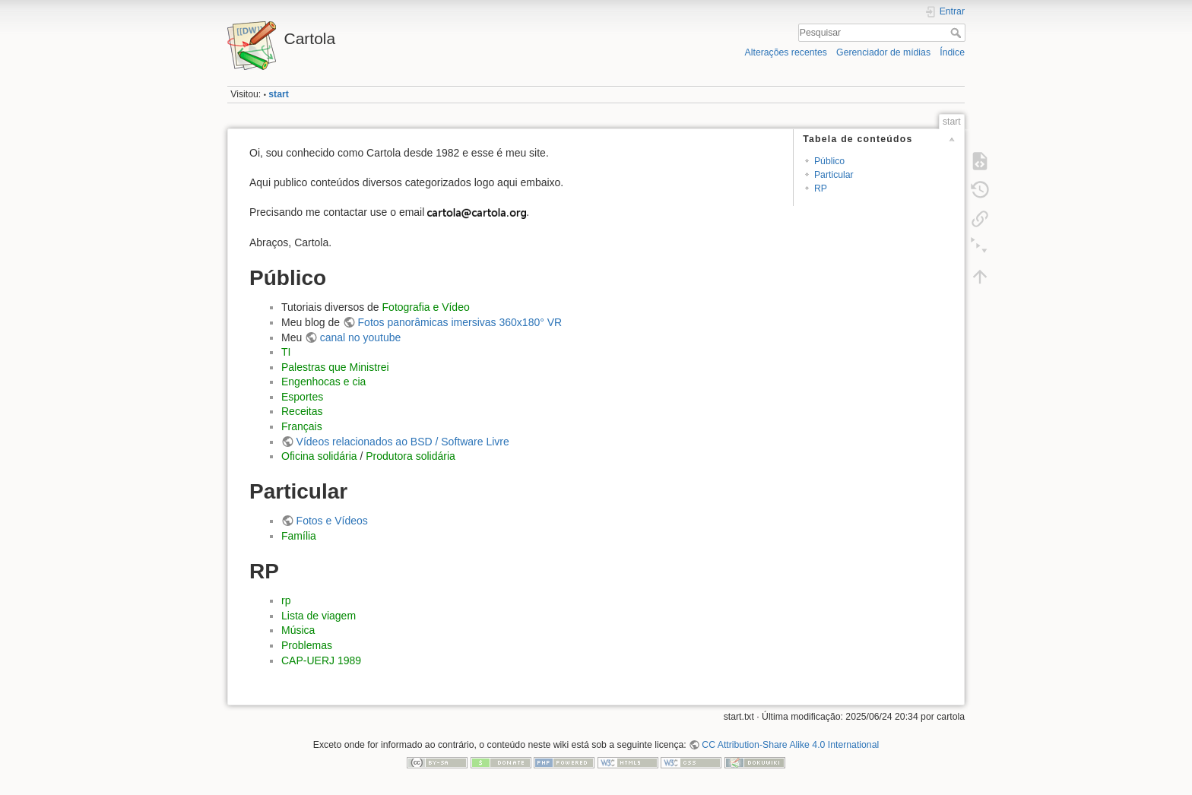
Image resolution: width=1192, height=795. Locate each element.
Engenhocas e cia (323, 381)
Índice (952, 52)
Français (301, 426)
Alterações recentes (786, 52)
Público (829, 161)
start (278, 94)
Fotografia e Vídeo (426, 307)
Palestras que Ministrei (335, 367)
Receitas (301, 411)
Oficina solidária (319, 456)
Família (298, 536)
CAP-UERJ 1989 (321, 660)
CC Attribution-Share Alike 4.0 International (790, 745)
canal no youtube (360, 337)
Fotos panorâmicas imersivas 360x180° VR (460, 322)
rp (285, 600)
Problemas (306, 645)
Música (298, 630)
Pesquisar (957, 32)
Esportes (302, 397)
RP (820, 188)
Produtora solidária (410, 456)
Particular (834, 174)
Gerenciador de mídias (883, 52)
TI (285, 352)
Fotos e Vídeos (332, 521)
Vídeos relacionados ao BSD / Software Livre (402, 442)
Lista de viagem (318, 616)
